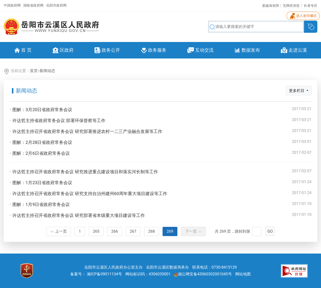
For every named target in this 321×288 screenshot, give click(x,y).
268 (151, 231)
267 (133, 231)
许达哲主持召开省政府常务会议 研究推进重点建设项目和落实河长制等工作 (85, 171)
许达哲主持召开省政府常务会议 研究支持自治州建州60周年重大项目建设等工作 (89, 193)
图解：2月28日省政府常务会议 (42, 142)
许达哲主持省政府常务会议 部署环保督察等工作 (58, 120)
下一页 (193, 231)
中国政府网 (12, 5)
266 (114, 231)
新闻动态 (47, 70)
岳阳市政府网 (56, 5)
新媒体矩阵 (270, 6)
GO (270, 231)
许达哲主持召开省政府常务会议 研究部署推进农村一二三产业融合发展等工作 (87, 131)
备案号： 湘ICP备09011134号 (96, 274)
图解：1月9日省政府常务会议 (41, 204)
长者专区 (310, 6)
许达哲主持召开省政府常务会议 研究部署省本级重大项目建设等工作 (78, 215)
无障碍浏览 (291, 6)
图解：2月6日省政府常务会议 (41, 153)
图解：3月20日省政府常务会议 (42, 109)
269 (170, 231)
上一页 (59, 231)
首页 (34, 70)
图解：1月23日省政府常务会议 (42, 182)
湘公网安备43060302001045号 (203, 274)
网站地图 (243, 274)
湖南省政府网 (33, 5)
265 (96, 231)
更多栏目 (297, 90)
